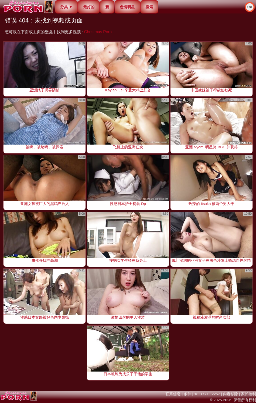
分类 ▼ (66, 7)
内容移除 (230, 394)
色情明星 (127, 7)
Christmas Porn (98, 32)
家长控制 (248, 394)
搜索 (149, 7)
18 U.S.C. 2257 (207, 394)
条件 (187, 394)
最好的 (88, 7)
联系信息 (173, 394)
